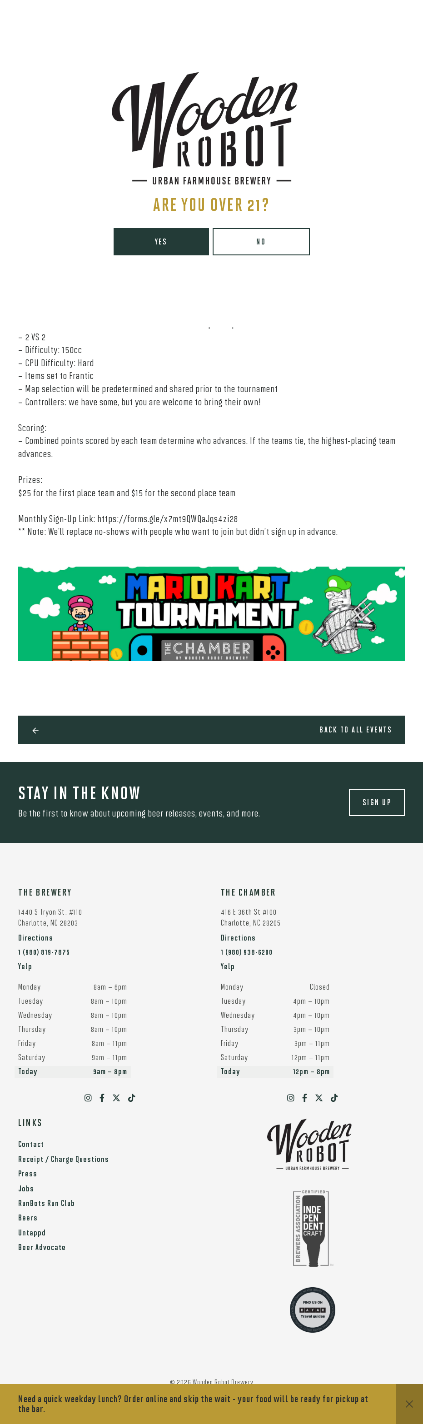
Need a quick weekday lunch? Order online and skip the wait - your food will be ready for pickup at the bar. (193, 1404)
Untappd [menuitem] (32, 1233)
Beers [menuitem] (28, 1218)
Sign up (377, 803)
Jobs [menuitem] (26, 1189)
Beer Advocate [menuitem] (42, 1248)
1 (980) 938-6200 (247, 952)
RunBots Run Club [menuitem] (46, 1204)
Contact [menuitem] (31, 1144)
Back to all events (355, 730)
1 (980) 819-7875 (44, 952)
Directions (35, 938)
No (261, 242)
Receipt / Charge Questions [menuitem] (63, 1159)
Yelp (25, 967)
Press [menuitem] (27, 1174)
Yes (161, 242)
